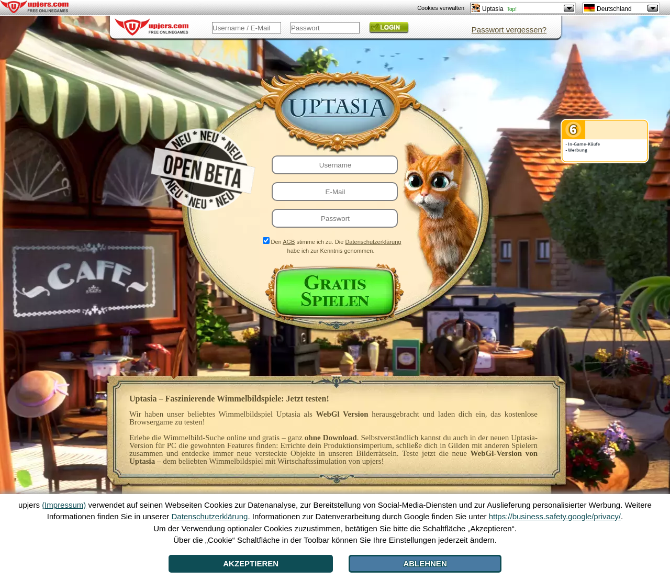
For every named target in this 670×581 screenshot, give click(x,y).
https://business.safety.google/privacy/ (555, 516)
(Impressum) (64, 504)
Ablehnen (424, 563)
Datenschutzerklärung (373, 242)
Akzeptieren (250, 563)
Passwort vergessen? (509, 29)
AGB (289, 242)
